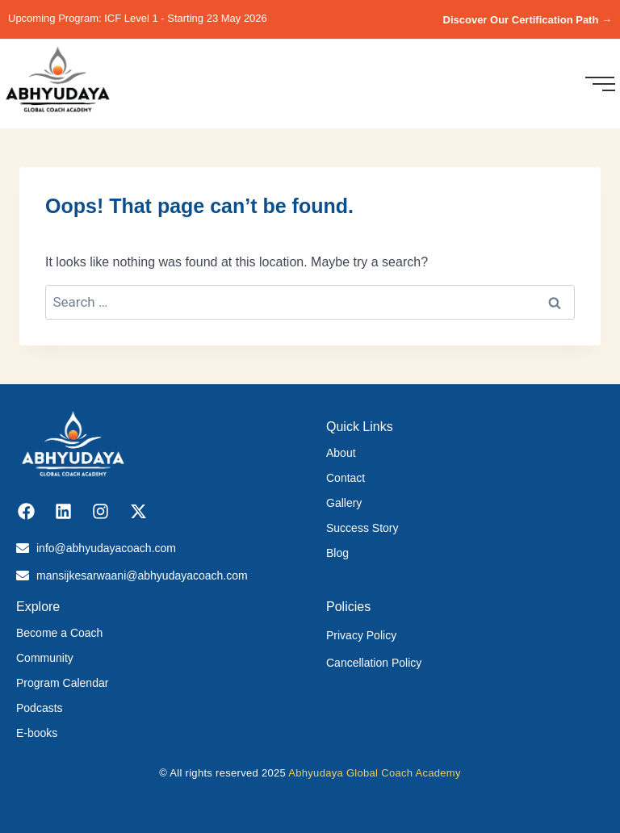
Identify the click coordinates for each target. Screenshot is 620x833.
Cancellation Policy (373, 662)
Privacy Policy (361, 635)
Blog (337, 552)
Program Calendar (62, 682)
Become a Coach (59, 632)
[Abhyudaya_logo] (57, 81)
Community (44, 657)
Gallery (344, 502)
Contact (345, 477)
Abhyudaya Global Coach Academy (374, 773)
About (341, 452)
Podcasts (39, 707)
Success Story (362, 527)
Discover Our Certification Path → (528, 20)
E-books (36, 732)
